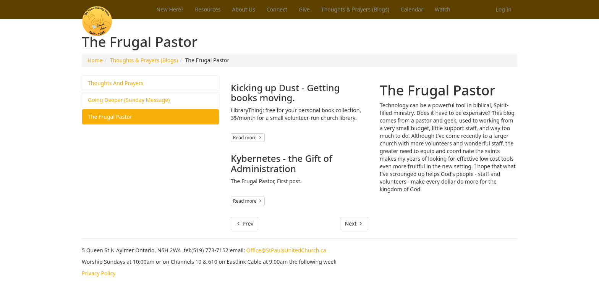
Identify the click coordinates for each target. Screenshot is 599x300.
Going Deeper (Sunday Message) (129, 99)
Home (95, 60)
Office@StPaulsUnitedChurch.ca (286, 250)
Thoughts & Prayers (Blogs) (355, 9)
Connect (277, 9)
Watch (442, 9)
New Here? (170, 9)
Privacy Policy (98, 273)
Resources (207, 9)
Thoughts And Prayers (115, 83)
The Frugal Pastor (110, 116)
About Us (243, 9)
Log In (504, 9)
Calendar (412, 9)
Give (304, 9)
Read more (247, 137)
